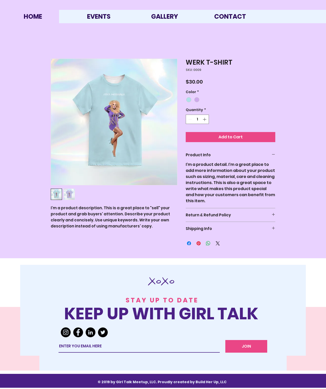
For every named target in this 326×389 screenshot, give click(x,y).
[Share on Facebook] (189, 243)
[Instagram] (66, 332)
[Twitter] (103, 332)
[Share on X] (218, 243)
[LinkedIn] (90, 332)
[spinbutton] (197, 119)
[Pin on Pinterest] (199, 243)
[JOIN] (246, 346)
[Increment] (205, 119)
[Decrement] (189, 119)
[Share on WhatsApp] (208, 243)
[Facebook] (78, 332)
